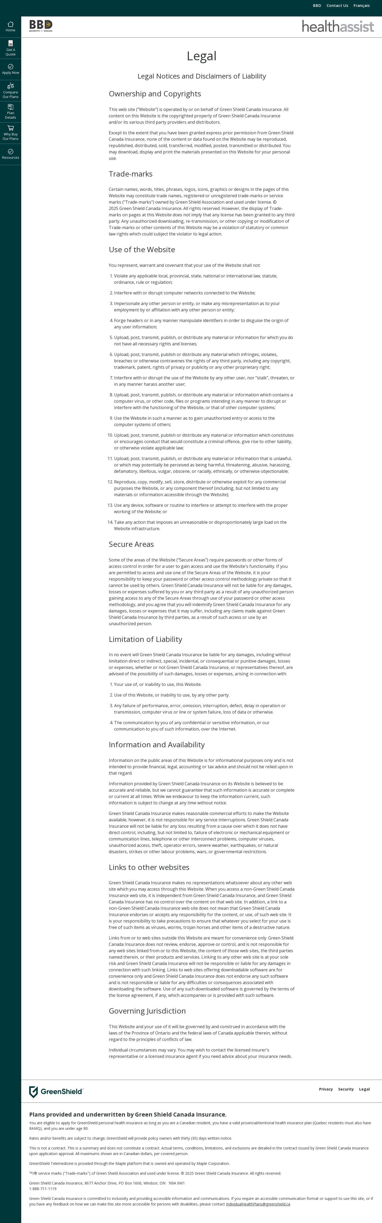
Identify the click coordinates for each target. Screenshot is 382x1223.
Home (10, 27)
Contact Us (337, 5)
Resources (10, 154)
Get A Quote (11, 48)
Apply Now (10, 69)
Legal (364, 1089)
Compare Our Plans (11, 90)
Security (346, 1089)
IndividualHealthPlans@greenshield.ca (258, 1204)
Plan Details (10, 112)
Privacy (326, 1089)
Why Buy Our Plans (11, 133)
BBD (317, 5)
